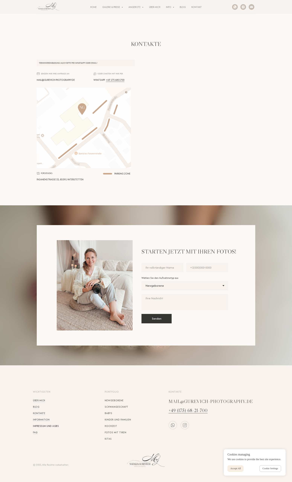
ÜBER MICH (154, 7)
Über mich (39, 400)
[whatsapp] (235, 7)
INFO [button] (169, 7)
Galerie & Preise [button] (111, 7)
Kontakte (39, 413)
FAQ (35, 432)
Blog (36, 407)
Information (41, 419)
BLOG (183, 7)
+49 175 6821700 (115, 80)
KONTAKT (196, 7)
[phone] (207, 267)
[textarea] (184, 302)
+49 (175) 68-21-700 (188, 410)
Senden (156, 319)
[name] (162, 267)
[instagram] (243, 7)
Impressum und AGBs (46, 426)
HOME (93, 7)
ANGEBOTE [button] (134, 7)
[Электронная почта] (251, 7)
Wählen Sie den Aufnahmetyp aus (159, 278)
